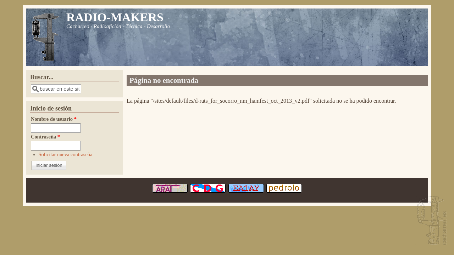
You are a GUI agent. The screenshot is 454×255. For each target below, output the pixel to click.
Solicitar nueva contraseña (66, 154)
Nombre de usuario (54, 119)
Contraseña (45, 137)
